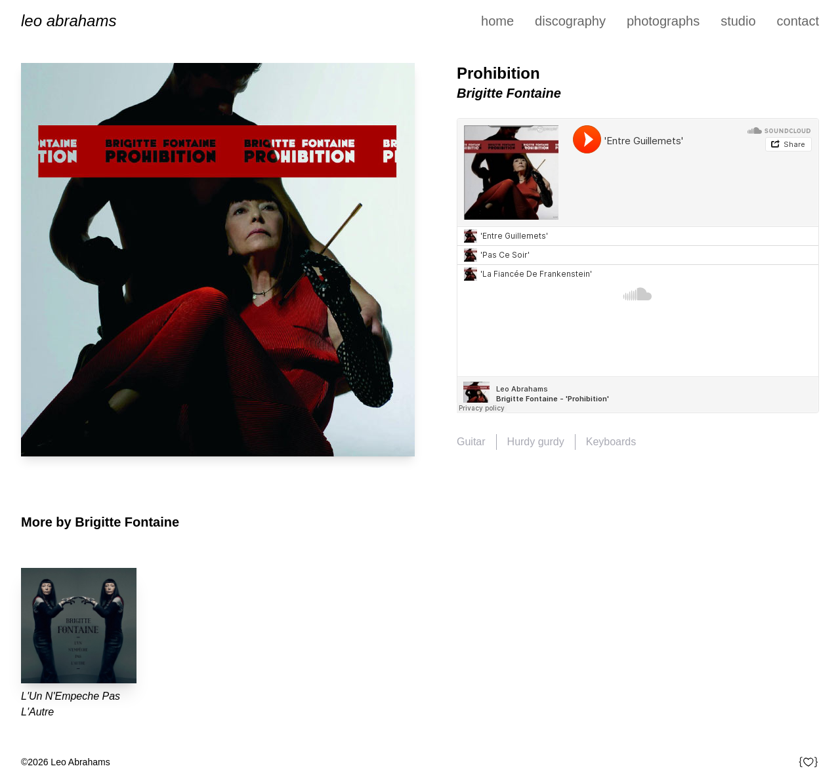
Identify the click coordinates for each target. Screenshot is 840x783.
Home (497, 21)
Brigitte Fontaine (509, 93)
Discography (570, 21)
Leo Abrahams (68, 21)
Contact (798, 21)
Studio (738, 21)
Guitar (471, 441)
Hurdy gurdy (535, 441)
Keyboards (611, 441)
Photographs (663, 21)
